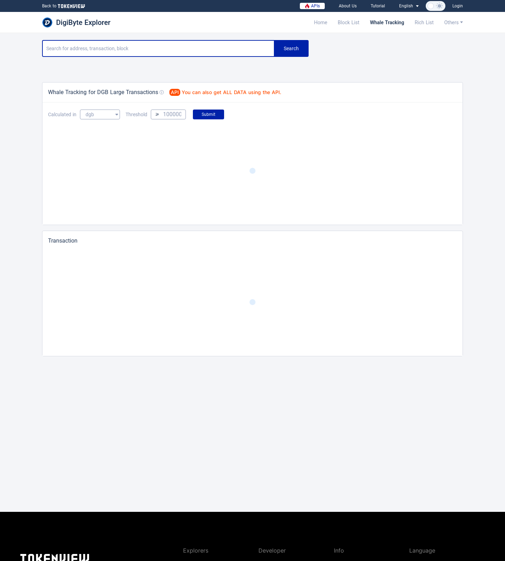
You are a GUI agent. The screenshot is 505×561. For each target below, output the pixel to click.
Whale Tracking (387, 22)
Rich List (424, 22)
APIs (312, 6)
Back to (62, 6)
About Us (348, 6)
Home (320, 22)
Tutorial (378, 6)
